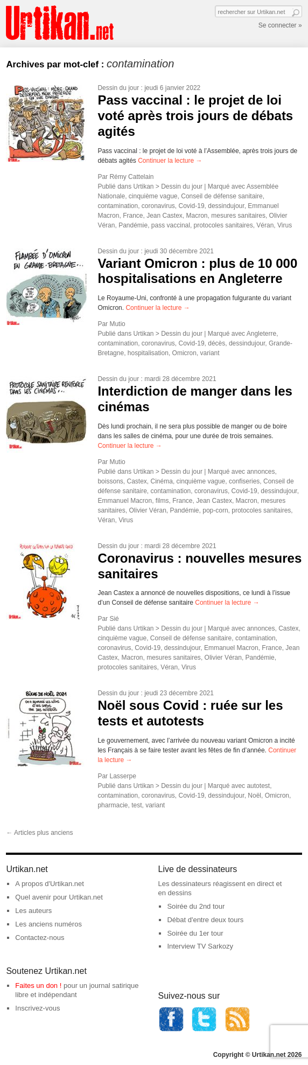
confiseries (244, 481)
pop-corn (215, 510)
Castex (136, 481)
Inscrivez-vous (37, 1008)
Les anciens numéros (48, 924)
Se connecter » (280, 25)
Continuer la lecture (170, 160)
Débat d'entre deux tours (205, 920)
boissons (110, 481)
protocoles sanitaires (223, 225)
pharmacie (112, 805)
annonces (261, 471)
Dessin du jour (118, 88)
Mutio (117, 324)
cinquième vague (153, 196)
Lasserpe (122, 776)
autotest (258, 786)
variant (210, 353)
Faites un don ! (38, 985)
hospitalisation (148, 353)
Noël (254, 795)
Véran (265, 225)
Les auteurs (33, 911)
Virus (284, 225)
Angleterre (261, 333)
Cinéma (162, 481)
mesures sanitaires (238, 215)
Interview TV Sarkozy (200, 946)
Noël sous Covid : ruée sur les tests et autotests (190, 713)
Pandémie (133, 225)
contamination (117, 206)
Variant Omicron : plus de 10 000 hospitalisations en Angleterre (197, 271)
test (136, 805)
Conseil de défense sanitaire (221, 196)
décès (216, 343)
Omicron (184, 353)
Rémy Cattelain (131, 177)
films (162, 500)
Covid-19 (192, 206)
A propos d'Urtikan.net (49, 884)
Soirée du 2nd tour (196, 906)
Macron (197, 215)
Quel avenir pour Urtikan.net (59, 897)
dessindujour (226, 206)
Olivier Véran (147, 510)
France (133, 215)
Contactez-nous (39, 937)
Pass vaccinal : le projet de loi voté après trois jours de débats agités (195, 116)
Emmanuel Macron (124, 500)
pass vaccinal (170, 225)
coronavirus (158, 206)
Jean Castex (164, 215)
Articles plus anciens (39, 832)
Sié (113, 619)
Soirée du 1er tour (195, 933)
